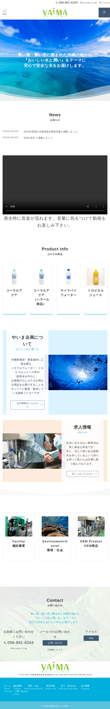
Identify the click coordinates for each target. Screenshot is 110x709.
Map (91, 638)
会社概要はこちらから (30, 405)
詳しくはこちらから (84, 474)
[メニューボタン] (4, 12)
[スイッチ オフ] (104, 12)
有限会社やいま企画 (58, 706)
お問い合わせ (55, 643)
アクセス (104, 3)
